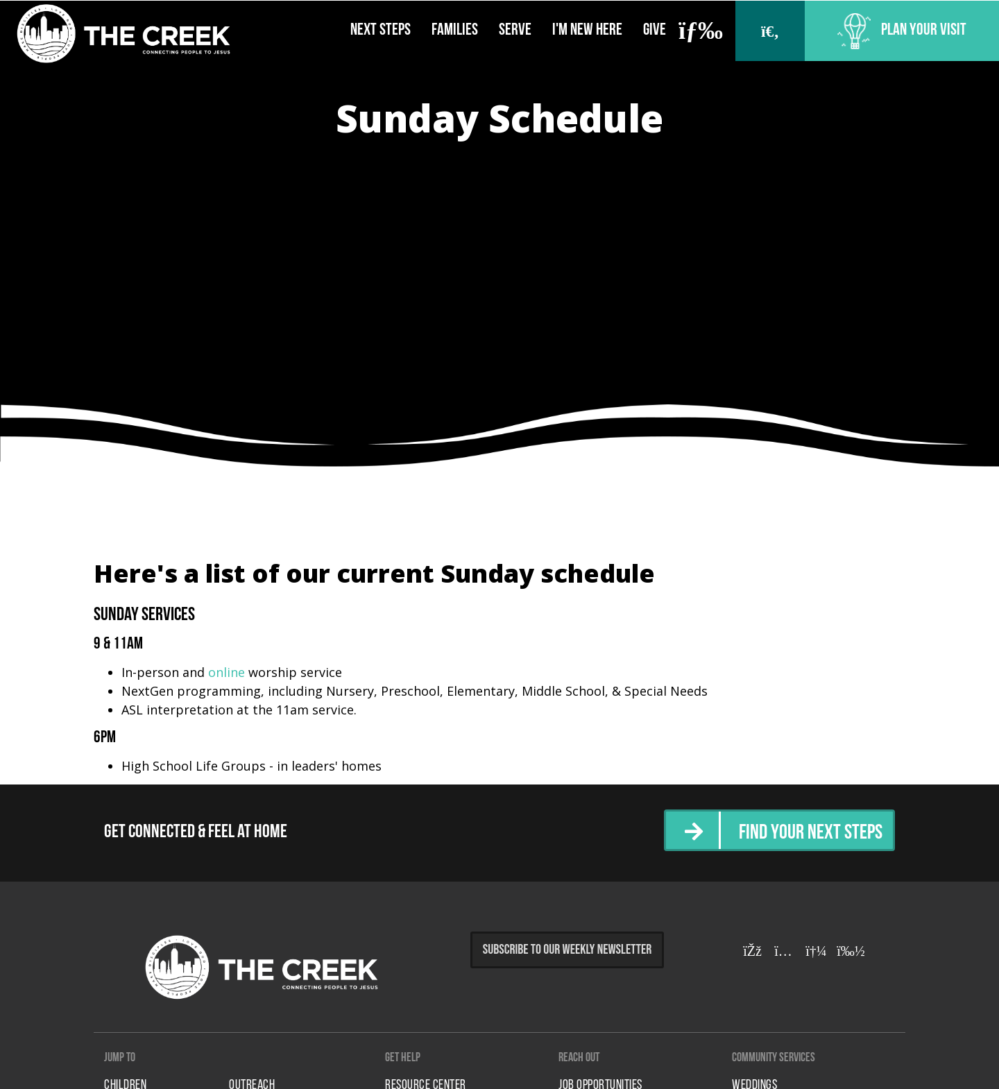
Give (654, 30)
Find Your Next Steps (810, 833)
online (226, 672)
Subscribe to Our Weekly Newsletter (567, 949)
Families (455, 30)
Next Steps (380, 30)
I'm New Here (587, 30)
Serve (515, 30)
